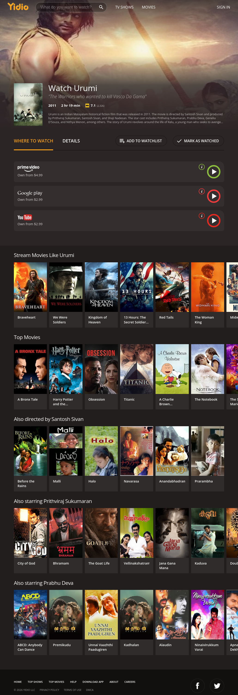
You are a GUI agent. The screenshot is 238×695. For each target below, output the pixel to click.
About (114, 681)
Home (18, 681)
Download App (93, 681)
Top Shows (35, 681)
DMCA (89, 690)
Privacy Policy (49, 690)
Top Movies (56, 681)
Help (73, 681)
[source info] (201, 167)
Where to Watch (33, 141)
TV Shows (124, 7)
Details (71, 141)
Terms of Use (72, 690)
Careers (129, 681)
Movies (149, 7)
